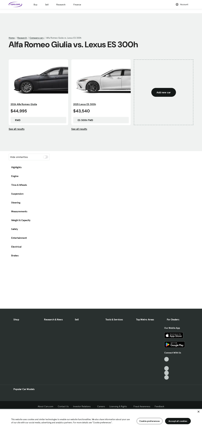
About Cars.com (45, 406)
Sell (46, 4)
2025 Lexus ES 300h (84, 104)
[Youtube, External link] (166, 368)
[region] (101, 418)
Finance (77, 4)
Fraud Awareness (142, 406)
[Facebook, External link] (166, 363)
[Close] (198, 411)
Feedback (159, 406)
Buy (35, 4)
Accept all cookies (178, 421)
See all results (16, 128)
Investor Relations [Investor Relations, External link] (83, 406)
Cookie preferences (149, 421)
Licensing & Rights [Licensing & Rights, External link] (119, 406)
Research (60, 4)
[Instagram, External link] (166, 373)
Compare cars (37, 37)
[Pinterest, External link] (166, 377)
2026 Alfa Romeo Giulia (24, 104)
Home (12, 37)
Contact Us (63, 406)
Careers (101, 406)
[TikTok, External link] (166, 359)
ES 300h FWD (83, 120)
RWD (16, 120)
